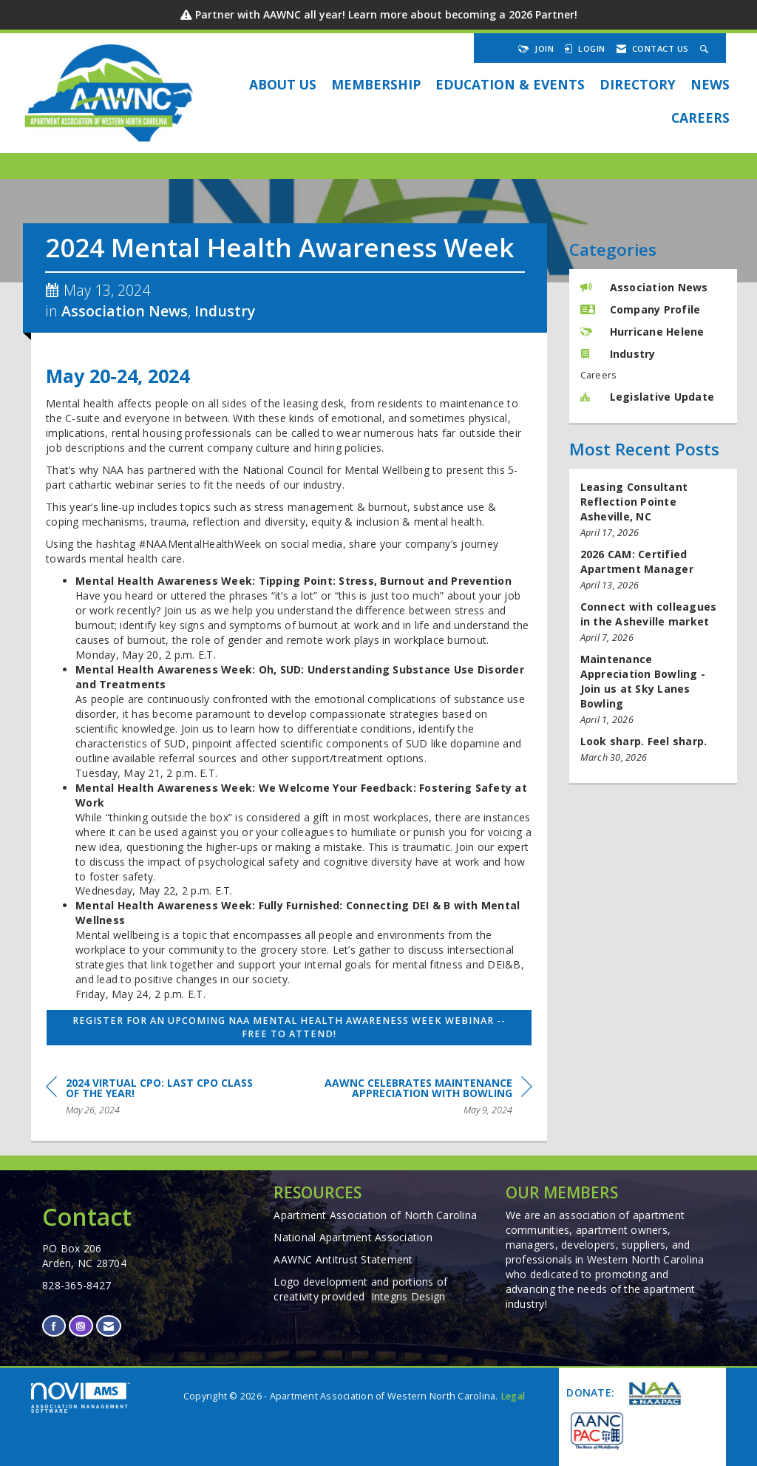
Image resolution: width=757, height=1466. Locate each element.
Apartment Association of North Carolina (375, 1215)
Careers (700, 117)
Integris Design (408, 1296)
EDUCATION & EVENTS (510, 84)
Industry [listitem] (618, 354)
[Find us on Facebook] (54, 1326)
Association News (124, 311)
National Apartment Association (353, 1237)
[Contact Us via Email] (108, 1326)
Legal (512, 1396)
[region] (421, 1099)
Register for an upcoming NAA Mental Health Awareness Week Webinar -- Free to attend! (289, 1027)
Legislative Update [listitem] (647, 397)
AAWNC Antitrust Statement (343, 1259)
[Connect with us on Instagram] (80, 1326)
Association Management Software (80, 1398)
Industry (224, 311)
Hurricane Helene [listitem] (642, 332)
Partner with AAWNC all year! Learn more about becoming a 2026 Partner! (386, 14)
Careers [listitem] (598, 375)
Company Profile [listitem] (640, 309)
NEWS (710, 84)
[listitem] (653, 510)
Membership (376, 84)
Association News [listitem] (644, 287)
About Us (282, 84)
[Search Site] (706, 48)
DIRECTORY (638, 84)
